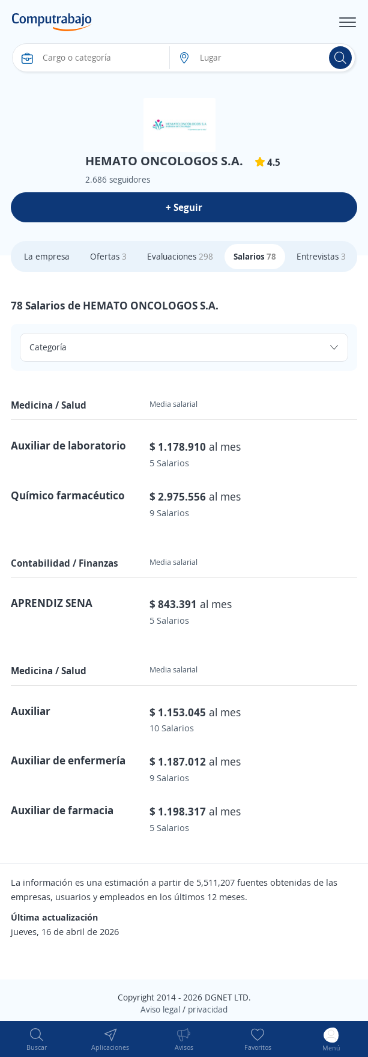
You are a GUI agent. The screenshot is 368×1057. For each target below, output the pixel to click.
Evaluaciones (180, 256)
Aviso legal (160, 1009)
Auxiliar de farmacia (62, 810)
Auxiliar (30, 711)
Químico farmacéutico (68, 495)
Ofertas (108, 256)
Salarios (255, 256)
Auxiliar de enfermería (68, 760)
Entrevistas (321, 256)
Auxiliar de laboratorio (68, 445)
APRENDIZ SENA (51, 603)
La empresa (47, 256)
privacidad (208, 1009)
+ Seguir (184, 207)
